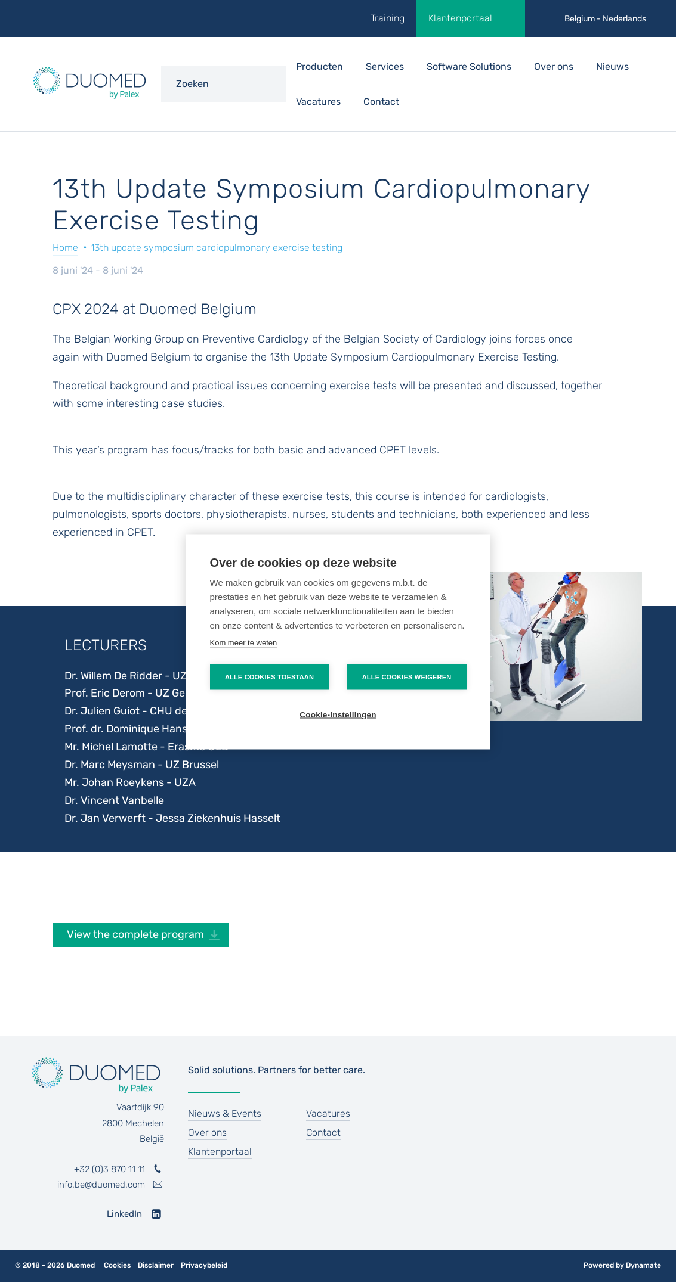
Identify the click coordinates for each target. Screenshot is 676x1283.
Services (385, 66)
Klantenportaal (460, 18)
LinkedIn (124, 1214)
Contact (381, 101)
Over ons (553, 66)
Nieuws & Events (224, 1113)
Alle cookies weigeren (407, 676)
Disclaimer (156, 1265)
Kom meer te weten (243, 642)
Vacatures (318, 101)
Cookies (117, 1265)
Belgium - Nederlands (605, 19)
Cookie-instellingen (338, 714)
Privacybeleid (204, 1265)
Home (65, 247)
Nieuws (612, 66)
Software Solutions (469, 66)
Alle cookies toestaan (269, 676)
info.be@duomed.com (101, 1184)
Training (388, 18)
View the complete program (135, 934)
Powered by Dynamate (622, 1265)
